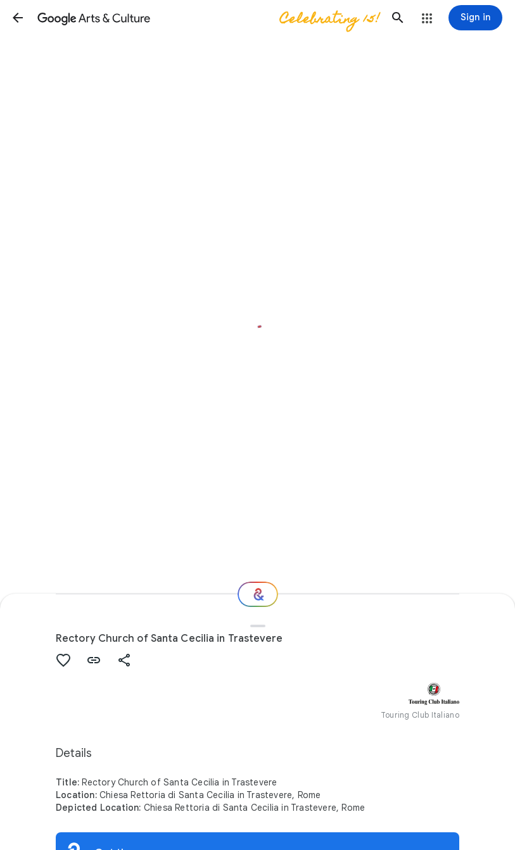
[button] (18, 18)
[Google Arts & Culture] (207, 17)
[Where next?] (258, 594)
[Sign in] (475, 17)
